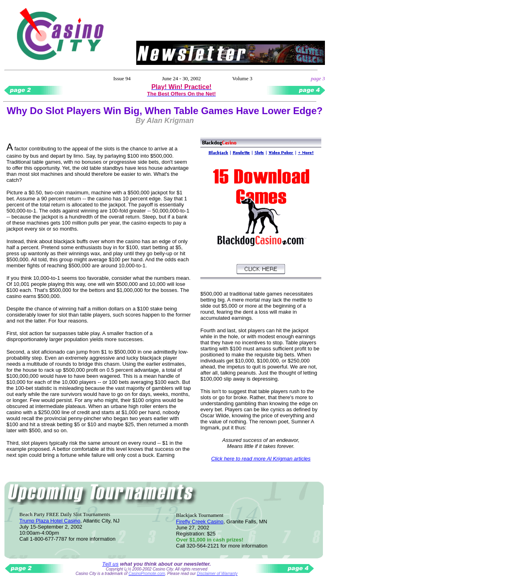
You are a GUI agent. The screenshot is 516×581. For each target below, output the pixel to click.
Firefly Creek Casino (200, 522)
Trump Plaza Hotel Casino (49, 521)
